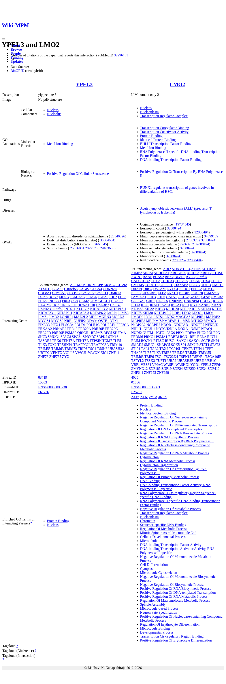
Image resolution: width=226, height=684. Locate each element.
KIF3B (160, 309)
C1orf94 (201, 277)
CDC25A (181, 281)
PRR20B (98, 329)
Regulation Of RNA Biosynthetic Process (169, 437)
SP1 (183, 345)
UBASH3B (185, 360)
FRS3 (66, 301)
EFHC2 (196, 289)
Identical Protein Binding (158, 140)
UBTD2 (44, 353)
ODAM (92, 321)
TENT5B (82, 341)
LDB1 (176, 313)
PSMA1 (162, 337)
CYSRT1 (102, 293)
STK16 (113, 337)
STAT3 (215, 345)
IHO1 (145, 305)
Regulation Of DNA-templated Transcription (172, 429)
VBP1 (135, 364)
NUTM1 (149, 333)
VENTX (56, 353)
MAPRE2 (213, 317)
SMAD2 (137, 345)
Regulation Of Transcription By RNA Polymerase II (177, 441)
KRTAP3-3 (81, 313)
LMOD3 (137, 317)
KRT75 (136, 313)
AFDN (196, 269)
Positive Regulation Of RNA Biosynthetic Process (175, 588)
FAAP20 (196, 293)
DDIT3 (206, 285)
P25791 (136, 392)
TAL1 (145, 349)
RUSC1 (170, 341)
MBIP (150, 321)
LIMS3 (123, 313)
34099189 (211, 236)
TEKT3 (187, 349)
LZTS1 (158, 317)
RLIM (135, 341)
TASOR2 (44, 341)
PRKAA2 (45, 329)
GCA (74, 301)
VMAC (157, 364)
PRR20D (44, 333)
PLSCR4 (67, 325)
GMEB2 (217, 297)
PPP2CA (123, 325)
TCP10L (175, 349)
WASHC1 (182, 364)
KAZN (216, 305)
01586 (135, 382)
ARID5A (193, 273)
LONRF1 (66, 317)
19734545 (183, 224)
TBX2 (163, 349)
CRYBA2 (74, 293)
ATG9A (121, 285)
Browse (16, 49)
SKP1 (215, 341)
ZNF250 (190, 368)
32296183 (121, 55)
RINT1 (212, 337)
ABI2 (167, 269)
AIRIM (90, 285)
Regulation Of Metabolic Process (163, 529)
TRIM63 (57, 349)
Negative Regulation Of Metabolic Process (170, 509)
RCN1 (184, 337)
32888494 (174, 228)
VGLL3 (68, 353)
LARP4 (112, 313)
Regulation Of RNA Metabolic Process (167, 461)
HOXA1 (83, 305)
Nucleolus (54, 114)
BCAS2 (57, 289)
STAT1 (204, 345)
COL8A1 (44, 293)
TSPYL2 (137, 360)
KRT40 (217, 309)
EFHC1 (184, 289)
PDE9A (190, 333)
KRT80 (148, 313)
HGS (55, 305)
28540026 (118, 236)
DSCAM (159, 289)
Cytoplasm (147, 568)
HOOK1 (206, 301)
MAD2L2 (81, 317)
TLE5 (117, 341)
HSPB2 (115, 305)
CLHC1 (216, 281)
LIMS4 (43, 317)
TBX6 (56, 341)
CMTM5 (137, 285)
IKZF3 (165, 305)
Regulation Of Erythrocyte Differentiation (170, 624)
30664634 (107, 240)
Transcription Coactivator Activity (164, 132)
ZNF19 (166, 368)
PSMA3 (71, 333)
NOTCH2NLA (166, 329)
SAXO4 (194, 341)
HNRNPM (191, 301)
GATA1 (171, 297)
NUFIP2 (80, 321)
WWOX (94, 353)
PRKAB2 (59, 329)
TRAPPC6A (100, 345)
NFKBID (211, 325)
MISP (159, 321)
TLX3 (42, 345)
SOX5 (175, 345)
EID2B (64, 297)
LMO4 (209, 313)
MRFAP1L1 (173, 321)
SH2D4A (119, 333)
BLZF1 (179, 277)
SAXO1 (182, 341)
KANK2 (204, 305)
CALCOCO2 (140, 281)
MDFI (93, 317)
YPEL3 (84, 84)
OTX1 (114, 321)
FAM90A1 (139, 297)
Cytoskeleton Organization (159, 465)
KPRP (184, 309)
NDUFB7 (197, 325)
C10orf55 (71, 289)
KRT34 (206, 309)
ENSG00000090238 (52, 387)
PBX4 (180, 333)
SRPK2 (102, 337)
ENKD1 (172, 293)
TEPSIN (96, 341)
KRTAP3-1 (64, 313)
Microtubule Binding (155, 628)
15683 (42, 382)
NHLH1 (137, 329)
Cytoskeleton (149, 457)
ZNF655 (150, 372)
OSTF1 (103, 321)
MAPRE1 (198, 317)
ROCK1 (147, 341)
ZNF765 (55, 356)
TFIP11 (199, 349)
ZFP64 (217, 364)
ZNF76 (43, 356)
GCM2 (84, 301)
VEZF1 (146, 364)
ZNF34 (201, 368)
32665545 (100, 244)
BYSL (190, 277)
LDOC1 (197, 313)
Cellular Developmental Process (163, 537)
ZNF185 (154, 368)
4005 (134, 377)
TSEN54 (198, 356)
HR (92, 305)
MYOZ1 (44, 321)
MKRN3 (104, 317)
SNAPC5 (163, 345)
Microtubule (149, 541)
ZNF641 (137, 372)
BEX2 (169, 277)
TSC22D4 (171, 356)
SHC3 (42, 337)
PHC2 (201, 333)
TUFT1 (161, 360)
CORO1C (166, 285)
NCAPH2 (153, 325)
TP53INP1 (64, 345)
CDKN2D (110, 289)
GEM (94, 301)
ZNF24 (178, 368)
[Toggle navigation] (3, 39)
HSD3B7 (102, 305)
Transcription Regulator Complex (164, 116)
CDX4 (205, 281)
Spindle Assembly (153, 604)
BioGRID (17, 71)
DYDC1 (172, 289)
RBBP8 (173, 337)
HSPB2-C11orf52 (50, 309)
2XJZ (144, 397)
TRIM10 (115, 345)
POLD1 (80, 325)
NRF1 (68, 321)
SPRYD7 (89, 337)
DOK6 (43, 297)
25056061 (77, 248)
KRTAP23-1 (47, 313)
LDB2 (186, 313)
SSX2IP (192, 345)
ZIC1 (104, 353)
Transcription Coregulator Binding (164, 128)
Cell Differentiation (154, 564)
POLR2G (213, 333)
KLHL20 (172, 309)
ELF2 (162, 293)
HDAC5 (162, 301)
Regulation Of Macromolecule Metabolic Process (175, 600)
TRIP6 (82, 349)
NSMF (195, 329)
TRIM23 (178, 353)
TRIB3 (166, 353)
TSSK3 (102, 349)
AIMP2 (136, 273)
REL (193, 337)
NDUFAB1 (182, 325)
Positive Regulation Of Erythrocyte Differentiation (176, 640)
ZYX (65, 356)
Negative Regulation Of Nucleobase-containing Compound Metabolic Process (173, 419)
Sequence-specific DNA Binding (163, 525)
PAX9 (170, 333)
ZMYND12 (139, 368)
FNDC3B (54, 301)
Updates (17, 61)
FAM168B (77, 297)
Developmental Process (156, 632)
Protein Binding (151, 136)
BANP (147, 277)
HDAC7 (117, 301)
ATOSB (217, 273)
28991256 (92, 248)
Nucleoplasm (149, 112)
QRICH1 (83, 333)
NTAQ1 (206, 329)
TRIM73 (70, 349)
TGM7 (107, 341)
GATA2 (183, 297)
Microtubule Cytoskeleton (158, 572)
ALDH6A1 (162, 273)
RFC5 (108, 333)
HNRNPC (176, 301)
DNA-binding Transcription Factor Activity (171, 545)
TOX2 (52, 345)
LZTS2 (169, 317)
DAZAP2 (181, 285)
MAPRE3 (138, 321)
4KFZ (162, 397)
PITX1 (55, 325)
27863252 (193, 240)
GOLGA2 (138, 301)
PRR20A (84, 329)
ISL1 (185, 305)
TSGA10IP (213, 356)
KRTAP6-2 (98, 313)
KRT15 (194, 309)
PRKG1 (149, 337)
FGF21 (102, 297)
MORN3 (118, 317)
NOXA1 (184, 329)
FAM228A (211, 293)
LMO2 (177, 84)
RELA (201, 337)
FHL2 (113, 297)
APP (99, 285)
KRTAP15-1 (117, 309)
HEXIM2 (44, 305)
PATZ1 (161, 333)
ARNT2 (206, 273)
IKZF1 (155, 305)
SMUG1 (54, 337)
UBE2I (199, 360)
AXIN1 (136, 277)
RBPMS (97, 333)
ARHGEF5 (178, 273)
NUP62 (136, 333)
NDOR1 (167, 325)
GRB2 (150, 301)
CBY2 (155, 281)
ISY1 (194, 305)
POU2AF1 (107, 325)
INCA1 (176, 305)
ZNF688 (163, 372)
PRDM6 (137, 337)
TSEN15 (185, 356)
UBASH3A (116, 349)
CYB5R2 (88, 293)
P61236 (43, 392)
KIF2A (149, 309)
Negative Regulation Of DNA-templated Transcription (178, 425)
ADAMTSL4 (181, 269)
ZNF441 (115, 353)
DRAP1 (137, 289)
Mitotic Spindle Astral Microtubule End (168, 533)
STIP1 (135, 349)
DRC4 (147, 289)
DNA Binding (150, 481)
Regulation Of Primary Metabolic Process (169, 477)
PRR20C (111, 329)
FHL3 (122, 297)
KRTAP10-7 (162, 313)
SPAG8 (65, 337)
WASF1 (169, 364)
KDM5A (137, 309)
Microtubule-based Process (159, 608)
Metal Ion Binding (60, 144)
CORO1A (151, 285)
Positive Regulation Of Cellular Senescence (78, 173)
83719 (42, 377)
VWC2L (81, 353)
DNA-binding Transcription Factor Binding (171, 160)
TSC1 (92, 349)
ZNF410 (213, 368)
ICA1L (218, 301)
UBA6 (172, 360)
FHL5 (42, 301)
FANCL (91, 297)
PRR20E (58, 333)
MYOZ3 (57, 321)
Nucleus (52, 110)
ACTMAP (77, 285)
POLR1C (93, 325)
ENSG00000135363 (145, 387)
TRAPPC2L (81, 345)
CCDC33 (167, 281)
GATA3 (195, 297)
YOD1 (195, 364)
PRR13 (72, 329)
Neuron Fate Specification (158, 612)
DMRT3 (115, 293)
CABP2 (84, 289)
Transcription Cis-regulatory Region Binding (172, 636)
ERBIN (184, 293)
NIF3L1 (149, 329)
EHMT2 (208, 289)
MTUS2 (197, 321)
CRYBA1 (59, 293)
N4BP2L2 (138, 325)
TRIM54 (191, 353)
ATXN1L (44, 289)
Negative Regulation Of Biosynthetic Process (172, 584)
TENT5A (68, 341)
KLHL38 (82, 309)
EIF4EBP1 (149, 293)
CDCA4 (96, 289)
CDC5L (194, 281)
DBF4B (194, 285)
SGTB (205, 341)
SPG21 (77, 337)
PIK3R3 (44, 325)
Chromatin (147, 521)
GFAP (205, 297)
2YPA (153, 397)
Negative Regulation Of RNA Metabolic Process (174, 453)
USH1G (211, 360)
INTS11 (69, 309)
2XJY (135, 397)
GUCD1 (104, 301)
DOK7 (53, 297)
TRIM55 (44, 349)
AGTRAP (208, 269)
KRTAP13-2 (99, 309)
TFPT (209, 349)
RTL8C (158, 341)
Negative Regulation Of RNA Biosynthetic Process (176, 433)
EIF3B (136, 293)
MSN (186, 321)
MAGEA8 (183, 317)
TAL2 (154, 349)
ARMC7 (110, 285)
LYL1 (148, 317)
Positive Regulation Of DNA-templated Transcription (178, 592)
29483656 (107, 248)
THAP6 (136, 353)
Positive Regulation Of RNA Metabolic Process (173, 596)
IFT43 (135, 305)
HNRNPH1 (68, 305)
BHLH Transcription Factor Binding (166, 144)
